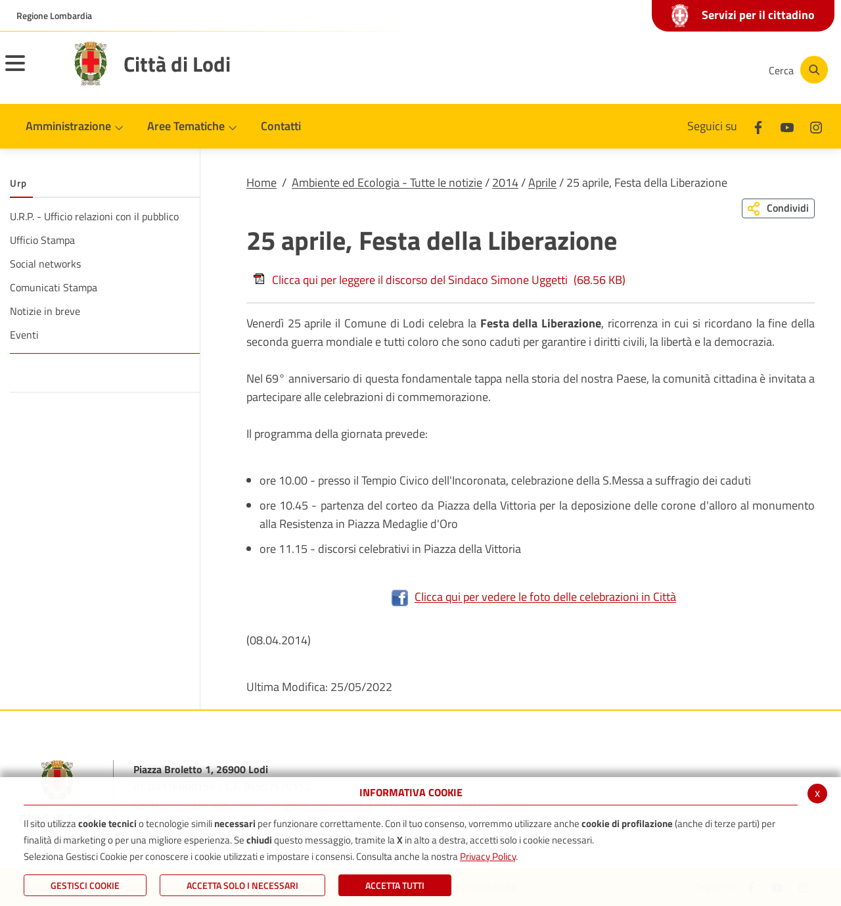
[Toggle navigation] (31, 71)
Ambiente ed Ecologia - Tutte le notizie (387, 182)
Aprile (542, 182)
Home (261, 182)
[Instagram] (706, 70)
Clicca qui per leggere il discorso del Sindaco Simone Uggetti (439, 280)
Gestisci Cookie (85, 885)
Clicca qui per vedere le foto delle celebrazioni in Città (534, 597)
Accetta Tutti (394, 885)
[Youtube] (666, 70)
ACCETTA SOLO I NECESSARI (242, 885)
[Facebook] (627, 70)
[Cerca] (796, 69)
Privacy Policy (488, 856)
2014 (505, 182)
